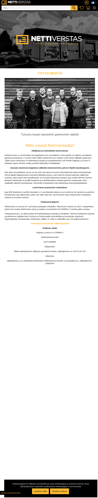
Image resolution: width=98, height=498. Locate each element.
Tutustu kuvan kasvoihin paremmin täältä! (50, 134)
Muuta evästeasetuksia (10, 493)
